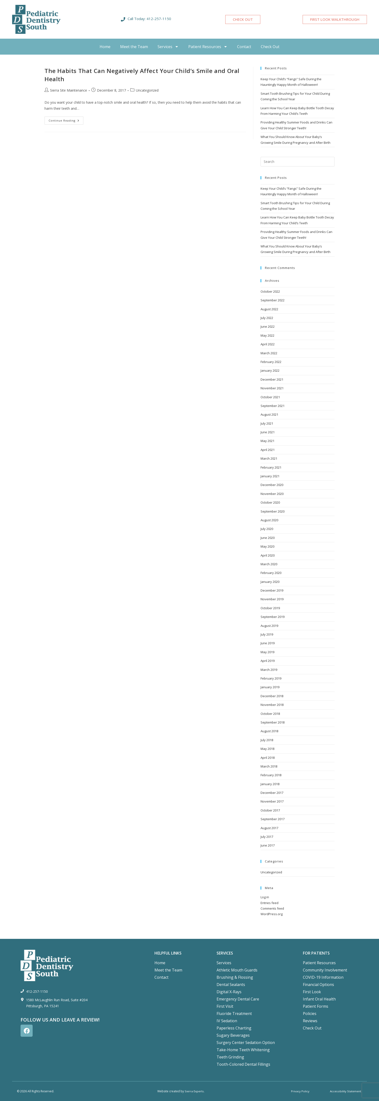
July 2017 (267, 836)
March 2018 (269, 766)
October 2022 (270, 291)
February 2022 (271, 362)
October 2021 (270, 397)
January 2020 (270, 581)
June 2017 (268, 845)
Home (105, 46)
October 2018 (270, 713)
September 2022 (272, 300)
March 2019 (269, 669)
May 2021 (267, 441)
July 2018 (267, 740)
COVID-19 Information (323, 977)
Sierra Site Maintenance (68, 90)
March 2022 (269, 353)
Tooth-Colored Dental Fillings (243, 1064)
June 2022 (268, 326)
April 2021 (268, 450)
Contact (244, 46)
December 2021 (272, 379)
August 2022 (269, 309)
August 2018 (269, 731)
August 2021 (269, 414)
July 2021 (267, 423)
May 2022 (267, 335)
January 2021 (270, 476)
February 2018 (271, 775)
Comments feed (272, 908)
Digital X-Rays (229, 991)
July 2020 (267, 529)
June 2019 (268, 643)
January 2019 (270, 687)
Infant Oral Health (319, 999)
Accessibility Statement (345, 1091)
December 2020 (272, 485)
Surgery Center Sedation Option (246, 1042)
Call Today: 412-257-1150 (149, 18)
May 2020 (267, 546)
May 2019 (267, 652)
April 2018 (268, 757)
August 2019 (269, 625)
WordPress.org (272, 914)
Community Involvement (325, 970)
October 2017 (270, 810)
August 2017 (269, 828)
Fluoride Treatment (234, 1013)
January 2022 (270, 370)
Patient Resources (207, 46)
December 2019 (272, 590)
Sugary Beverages (233, 1035)
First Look (312, 991)
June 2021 (268, 432)
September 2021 (272, 406)
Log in (265, 897)
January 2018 (270, 784)
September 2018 (272, 722)
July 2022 (267, 318)
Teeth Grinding (230, 1057)
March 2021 (269, 458)
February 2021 (271, 467)
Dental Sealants (231, 984)
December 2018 (272, 696)
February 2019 (271, 678)
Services (168, 46)
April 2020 (268, 555)
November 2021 (272, 388)
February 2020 (271, 573)
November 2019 (272, 599)
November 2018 (272, 705)
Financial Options (318, 984)
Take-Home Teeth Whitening (243, 1049)
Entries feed (269, 903)
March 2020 (269, 564)
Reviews (310, 1020)
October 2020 (270, 502)
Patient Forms (315, 1006)
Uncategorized (147, 90)
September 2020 (272, 511)
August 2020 (269, 520)
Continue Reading (66, 119)
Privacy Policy (300, 1091)
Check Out (270, 46)
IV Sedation (227, 1020)
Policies (309, 1013)
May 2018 (267, 748)
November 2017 (272, 801)
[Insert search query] (298, 162)
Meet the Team (134, 46)
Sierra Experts (194, 1091)
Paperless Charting (234, 1028)
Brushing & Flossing (235, 977)
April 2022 (268, 344)
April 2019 (268, 661)
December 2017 (272, 792)
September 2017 (272, 819)
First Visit (225, 1006)
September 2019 (272, 617)
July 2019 (267, 634)
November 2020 (272, 494)
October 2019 (270, 608)
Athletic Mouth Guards (237, 970)
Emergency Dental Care (238, 999)
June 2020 (268, 538)
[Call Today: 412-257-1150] (123, 19)
